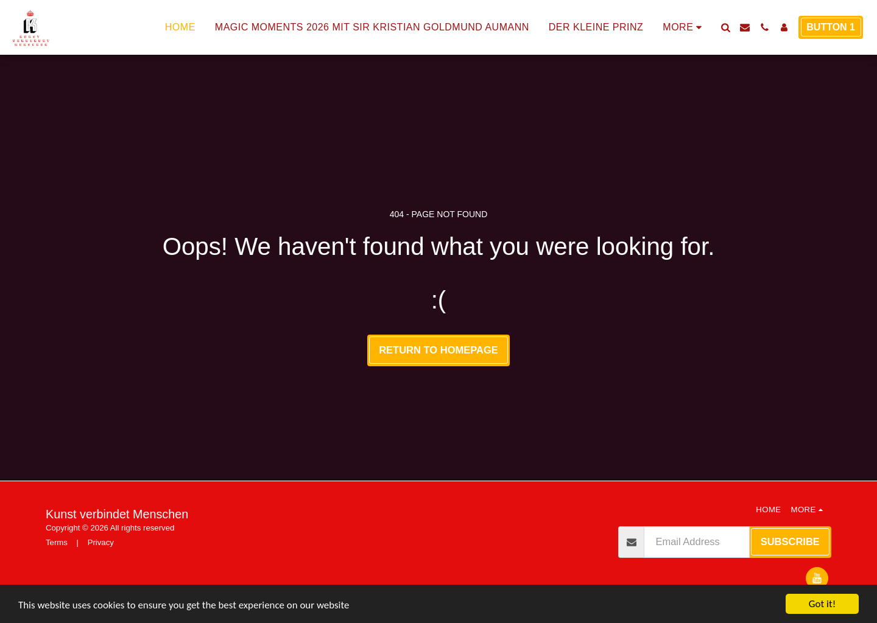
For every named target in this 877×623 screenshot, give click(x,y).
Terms (57, 542)
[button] (725, 27)
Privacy (101, 542)
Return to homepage (438, 349)
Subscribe (790, 541)
